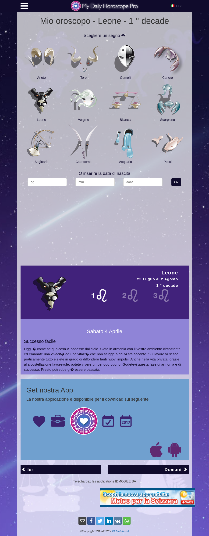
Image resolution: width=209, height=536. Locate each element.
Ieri (28, 469)
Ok (176, 182)
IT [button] (176, 6)
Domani (176, 469)
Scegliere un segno (104, 35)
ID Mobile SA (120, 531)
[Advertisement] (104, 223)
